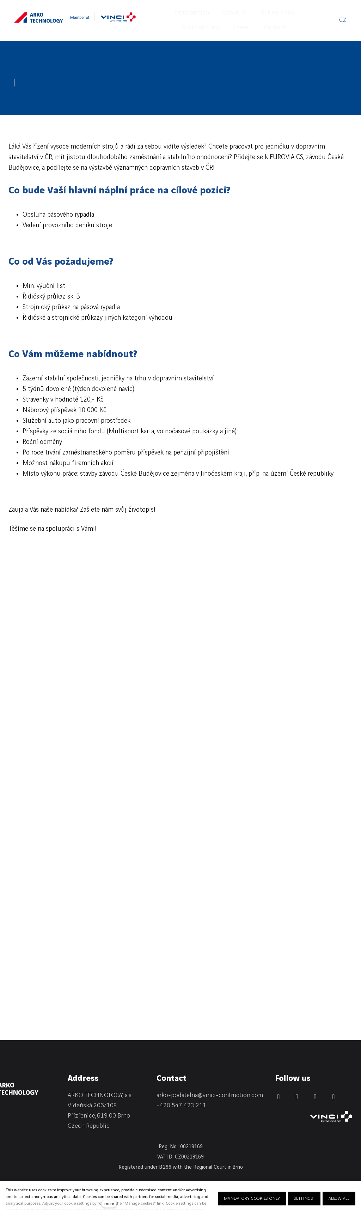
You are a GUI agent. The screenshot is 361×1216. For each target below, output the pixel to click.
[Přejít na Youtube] (333, 1083)
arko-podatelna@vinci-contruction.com (210, 1081)
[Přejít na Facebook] (296, 1083)
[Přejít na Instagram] (315, 1083)
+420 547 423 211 (181, 1091)
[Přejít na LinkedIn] (278, 1083)
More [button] (303, 13)
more (109, 1204)
